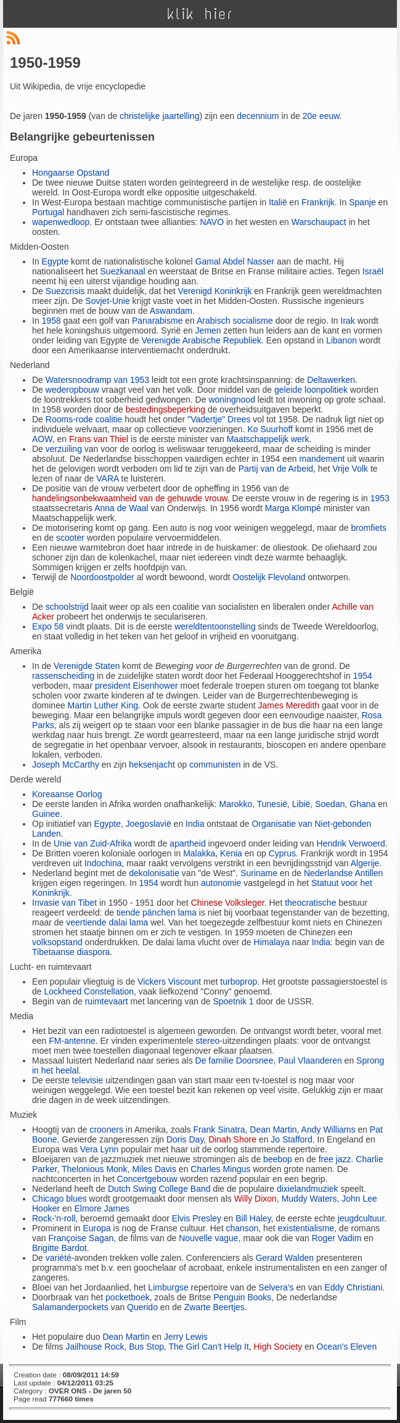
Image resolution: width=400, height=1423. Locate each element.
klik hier (200, 13)
